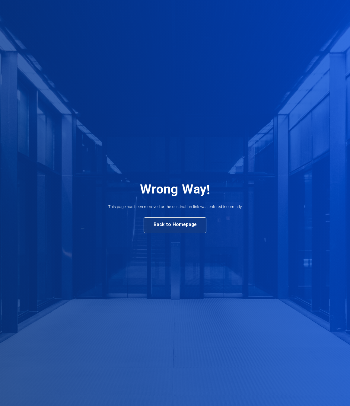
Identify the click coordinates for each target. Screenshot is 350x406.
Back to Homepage (175, 225)
